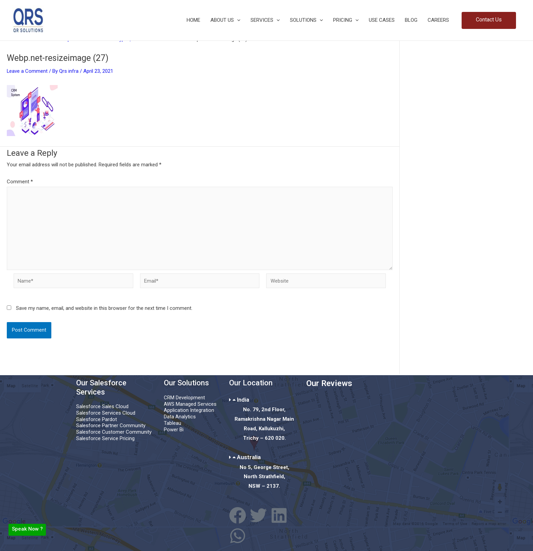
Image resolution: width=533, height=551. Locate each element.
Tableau (172, 423)
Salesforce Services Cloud (105, 413)
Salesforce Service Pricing (105, 438)
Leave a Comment (27, 71)
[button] (237, 20)
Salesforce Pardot (96, 419)
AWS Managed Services (190, 404)
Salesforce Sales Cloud (102, 407)
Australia (249, 457)
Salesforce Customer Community (114, 432)
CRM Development (184, 398)
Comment (20, 182)
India (243, 399)
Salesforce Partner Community (110, 426)
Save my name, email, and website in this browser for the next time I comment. (104, 309)
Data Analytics (180, 417)
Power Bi (174, 430)
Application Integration (189, 410)
